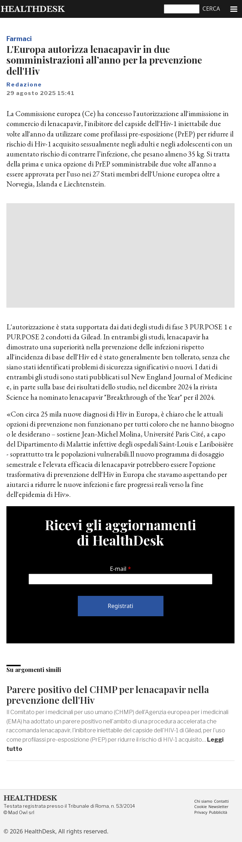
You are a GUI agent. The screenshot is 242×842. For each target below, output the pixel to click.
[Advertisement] (120, 255)
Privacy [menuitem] (200, 812)
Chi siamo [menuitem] (203, 801)
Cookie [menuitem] (200, 806)
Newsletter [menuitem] (218, 806)
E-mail (118, 569)
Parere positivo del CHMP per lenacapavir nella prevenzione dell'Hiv (107, 694)
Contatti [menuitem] (221, 801)
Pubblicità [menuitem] (218, 812)
